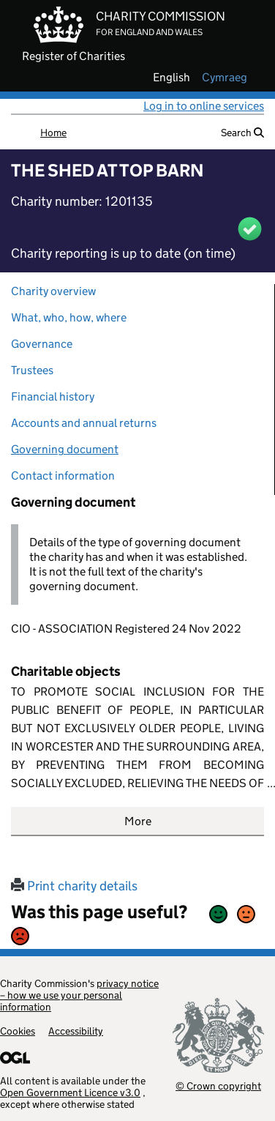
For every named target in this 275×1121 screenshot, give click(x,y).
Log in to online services (203, 106)
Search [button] (242, 132)
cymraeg (224, 77)
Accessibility (75, 1031)
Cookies (17, 1031)
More (137, 821)
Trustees (32, 370)
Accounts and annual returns (84, 423)
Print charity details (74, 886)
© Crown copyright (218, 1085)
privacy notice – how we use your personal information (79, 995)
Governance (41, 344)
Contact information (63, 476)
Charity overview (53, 291)
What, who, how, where (69, 317)
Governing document (64, 449)
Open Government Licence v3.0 (70, 1092)
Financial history (52, 396)
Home (53, 132)
